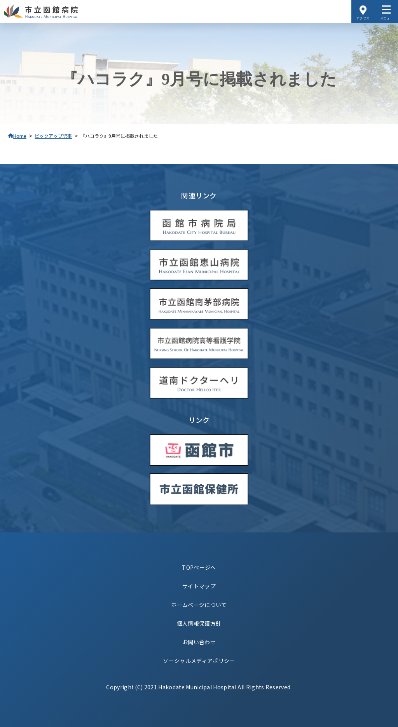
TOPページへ (199, 567)
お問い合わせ (199, 642)
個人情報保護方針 (199, 623)
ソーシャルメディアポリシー (199, 660)
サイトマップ (199, 586)
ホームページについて (199, 605)
